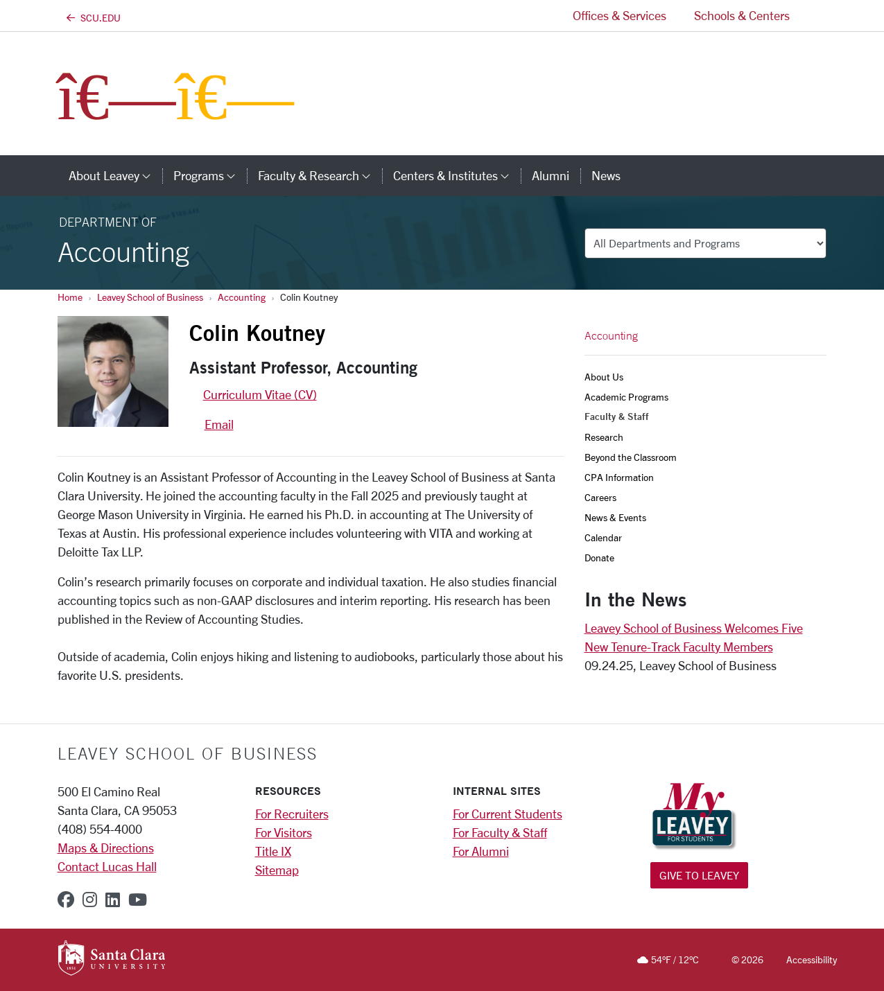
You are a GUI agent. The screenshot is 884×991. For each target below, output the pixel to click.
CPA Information (619, 477)
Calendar (603, 537)
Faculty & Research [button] (320, 175)
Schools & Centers (742, 15)
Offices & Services (619, 15)
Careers (600, 497)
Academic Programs (626, 397)
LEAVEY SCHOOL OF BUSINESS (188, 753)
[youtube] (137, 899)
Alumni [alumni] (550, 175)
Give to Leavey (699, 875)
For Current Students (507, 814)
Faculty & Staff (616, 416)
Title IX (273, 851)
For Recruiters (292, 814)
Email (219, 424)
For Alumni (481, 851)
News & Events (615, 517)
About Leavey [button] (115, 175)
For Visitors (283, 832)
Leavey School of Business (150, 297)
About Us (603, 377)
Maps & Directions (106, 847)
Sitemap (277, 870)
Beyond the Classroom (630, 457)
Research (603, 437)
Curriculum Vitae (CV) (260, 394)
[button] (815, 15)
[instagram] (90, 899)
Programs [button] (210, 175)
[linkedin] (112, 899)
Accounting (242, 297)
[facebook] (66, 899)
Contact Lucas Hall (107, 866)
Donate (599, 557)
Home (70, 297)
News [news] (606, 175)
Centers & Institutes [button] (457, 175)
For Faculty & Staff (500, 832)
